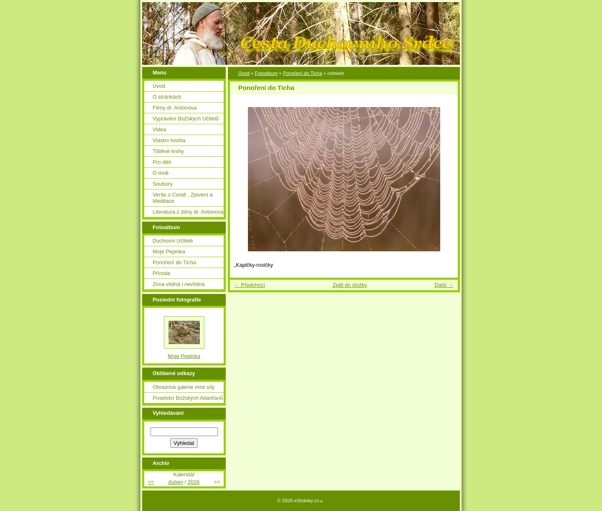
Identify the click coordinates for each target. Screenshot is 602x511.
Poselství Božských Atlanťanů (188, 398)
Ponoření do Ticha (302, 73)
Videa (159, 129)
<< (151, 482)
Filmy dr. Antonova (174, 108)
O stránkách (167, 97)
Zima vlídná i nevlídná (178, 284)
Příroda (161, 273)
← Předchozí (249, 285)
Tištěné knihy (168, 151)
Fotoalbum (266, 73)
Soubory (163, 184)
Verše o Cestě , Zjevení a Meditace (183, 198)
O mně (160, 173)
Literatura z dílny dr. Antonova (188, 212)
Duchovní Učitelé (173, 241)
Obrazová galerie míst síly (183, 387)
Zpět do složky (349, 285)
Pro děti (162, 162)
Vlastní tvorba (169, 140)
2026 (193, 482)
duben (176, 482)
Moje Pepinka (169, 251)
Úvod (244, 73)
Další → (444, 285)
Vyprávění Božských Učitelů (186, 118)
